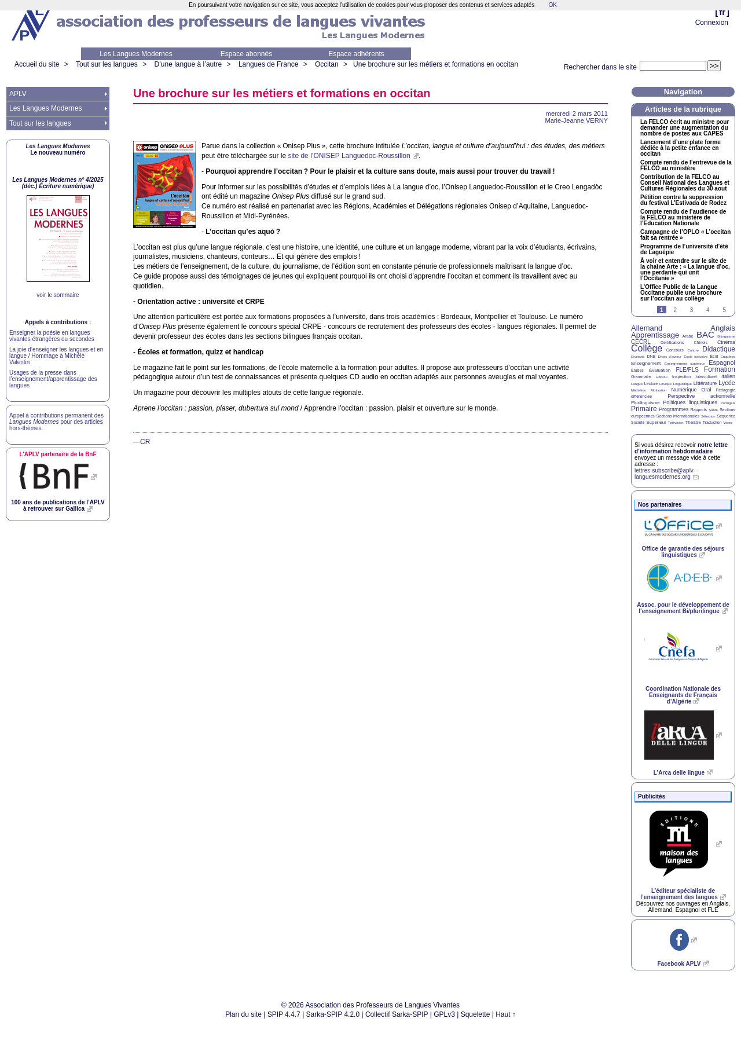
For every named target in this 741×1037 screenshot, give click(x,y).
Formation (719, 369)
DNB (651, 356)
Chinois (700, 342)
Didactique (718, 349)
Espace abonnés (246, 54)
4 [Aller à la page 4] (708, 310)
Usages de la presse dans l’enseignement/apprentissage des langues (53, 379)
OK (552, 5)
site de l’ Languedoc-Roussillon (349, 156)
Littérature (705, 383)
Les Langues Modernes (136, 54)
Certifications (672, 342)
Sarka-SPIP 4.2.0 (333, 1014)
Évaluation (659, 370)
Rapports (699, 410)
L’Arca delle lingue (679, 772)
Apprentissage (655, 335)
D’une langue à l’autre (188, 64)
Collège (646, 348)
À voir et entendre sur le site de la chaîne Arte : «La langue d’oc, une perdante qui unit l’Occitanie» (685, 269)
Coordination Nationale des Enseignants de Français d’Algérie (683, 695)
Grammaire (641, 377)
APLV (18, 94)
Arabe (688, 336)
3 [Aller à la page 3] (692, 310)
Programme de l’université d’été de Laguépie (684, 249)
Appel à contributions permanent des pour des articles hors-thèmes (56, 421)
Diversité (637, 356)
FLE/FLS (687, 370)
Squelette (475, 1014)
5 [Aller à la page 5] (724, 310)
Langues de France (268, 64)
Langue (637, 384)
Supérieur (656, 422)
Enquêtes (728, 356)
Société (637, 422)
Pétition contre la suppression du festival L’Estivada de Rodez (683, 200)
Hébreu (661, 377)
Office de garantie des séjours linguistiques (683, 551)
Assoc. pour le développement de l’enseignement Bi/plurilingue (683, 608)
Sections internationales (677, 416)
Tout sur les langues (107, 64)
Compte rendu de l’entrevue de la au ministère (686, 165)
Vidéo (727, 422)
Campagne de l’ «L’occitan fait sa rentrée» (685, 235)
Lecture (651, 384)
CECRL (641, 342)
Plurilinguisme (645, 402)
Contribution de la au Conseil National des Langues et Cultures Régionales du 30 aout (684, 183)
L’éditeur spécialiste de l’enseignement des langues (678, 894)
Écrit (714, 356)
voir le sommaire (57, 295)
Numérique (683, 390)
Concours (675, 350)
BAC (705, 334)
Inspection (681, 377)
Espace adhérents (356, 54)
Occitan (327, 64)
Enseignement (646, 363)
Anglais (722, 328)
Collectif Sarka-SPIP (396, 1014)
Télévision (676, 422)
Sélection (708, 416)
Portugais (728, 403)
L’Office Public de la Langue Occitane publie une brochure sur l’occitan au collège (681, 293)
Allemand (646, 328)
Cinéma (726, 342)
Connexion (711, 23)
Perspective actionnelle (701, 396)
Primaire (644, 409)
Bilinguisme (726, 336)
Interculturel (706, 377)
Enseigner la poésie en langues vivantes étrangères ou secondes (51, 335)
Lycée (726, 382)
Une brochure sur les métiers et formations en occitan (435, 64)
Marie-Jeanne (576, 120)
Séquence (726, 416)
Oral (706, 390)
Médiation (638, 390)
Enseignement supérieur (685, 363)
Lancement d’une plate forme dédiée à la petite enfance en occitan (680, 148)
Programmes (674, 409)
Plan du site (243, 1014)
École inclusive (695, 356)
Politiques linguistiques (690, 402)
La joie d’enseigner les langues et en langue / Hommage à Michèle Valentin (56, 355)
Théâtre (693, 422)
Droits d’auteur (669, 356)
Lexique (665, 384)
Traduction (712, 422)
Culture (692, 350)
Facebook (678, 964)
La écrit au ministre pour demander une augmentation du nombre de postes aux (684, 128)
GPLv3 (444, 1014)
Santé (713, 410)
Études (637, 370)
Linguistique (682, 384)
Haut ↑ (506, 1014)
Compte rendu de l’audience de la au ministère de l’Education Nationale (683, 217)
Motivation (658, 390)
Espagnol (722, 362)
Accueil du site (36, 64)
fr (722, 12)
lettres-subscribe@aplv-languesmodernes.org (664, 473)
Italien (728, 376)
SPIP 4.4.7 (283, 1014)
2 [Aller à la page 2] (675, 310)
